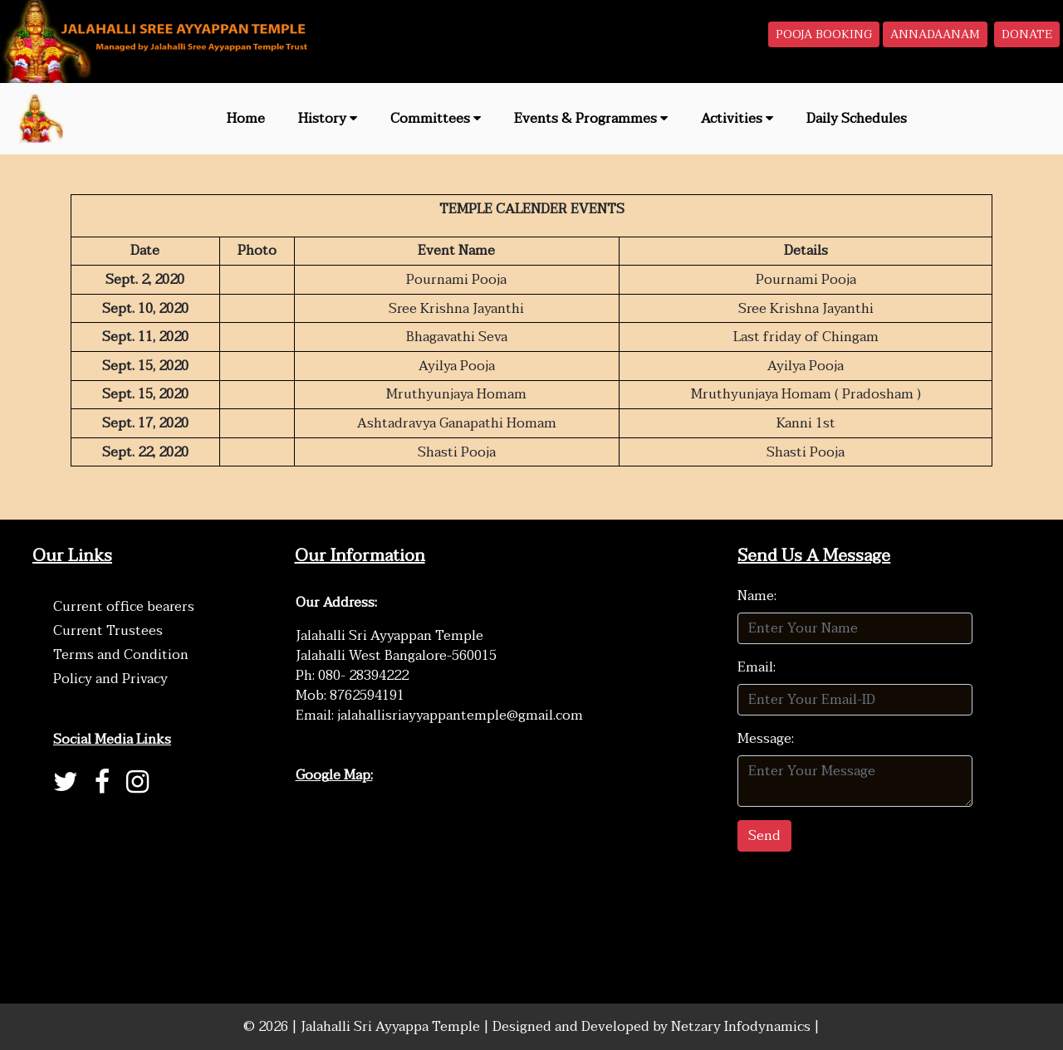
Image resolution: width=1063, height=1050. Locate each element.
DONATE (1027, 34)
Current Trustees (108, 630)
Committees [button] (435, 118)
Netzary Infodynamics (742, 1026)
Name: (756, 596)
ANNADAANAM (935, 34)
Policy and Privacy (110, 679)
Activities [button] (737, 118)
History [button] (327, 118)
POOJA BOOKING (824, 34)
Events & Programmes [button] (591, 118)
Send (764, 835)
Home (246, 118)
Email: (756, 667)
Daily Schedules (856, 118)
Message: (765, 739)
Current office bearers (123, 606)
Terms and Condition (121, 655)
